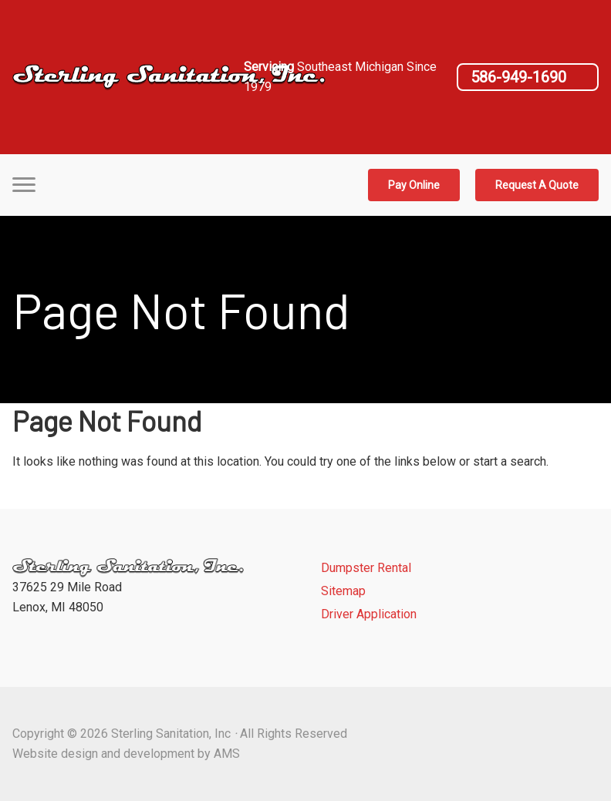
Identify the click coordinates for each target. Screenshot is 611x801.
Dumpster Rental (366, 567)
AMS (227, 753)
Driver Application (369, 614)
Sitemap (343, 591)
